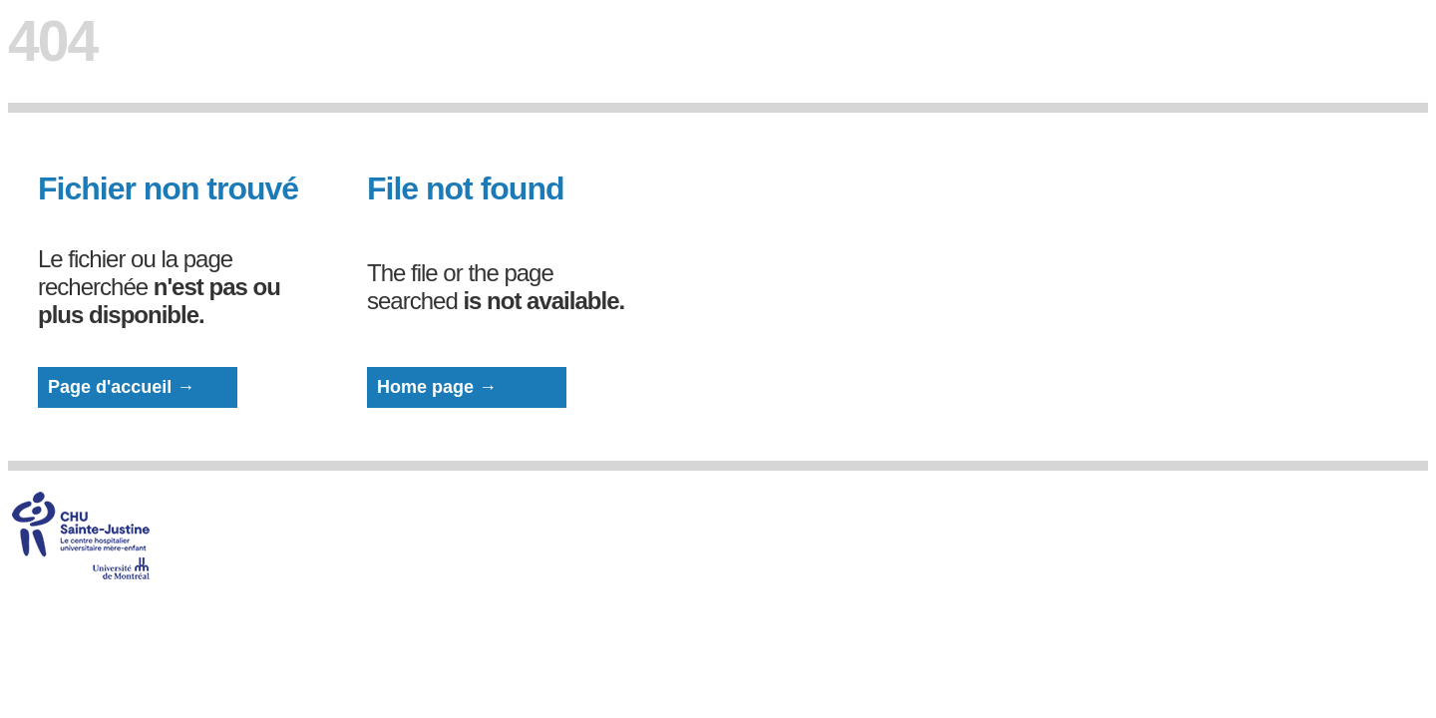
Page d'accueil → (121, 387)
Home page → (437, 387)
